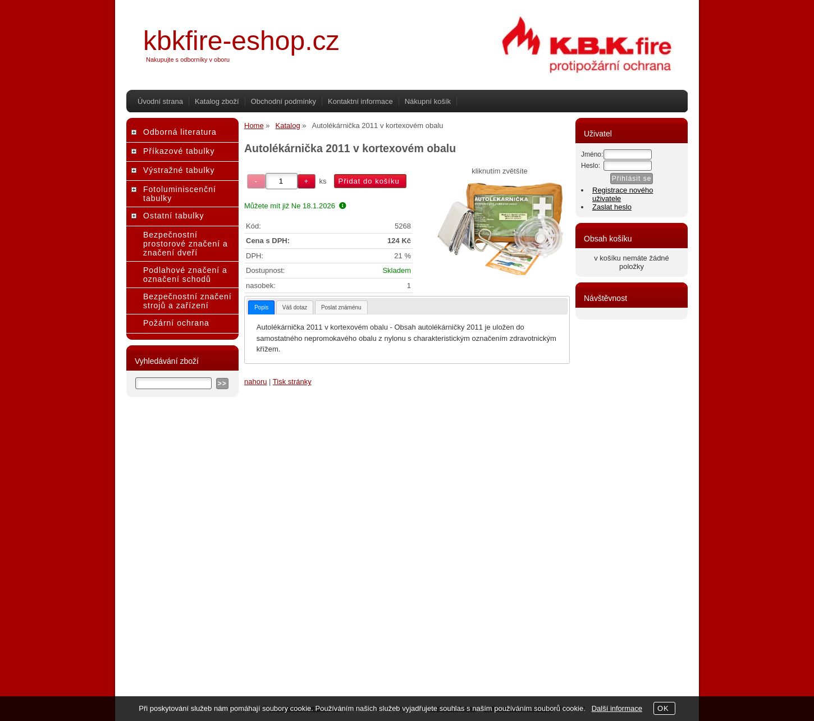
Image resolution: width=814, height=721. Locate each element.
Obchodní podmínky (283, 101)
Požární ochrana (176, 322)
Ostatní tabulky (173, 215)
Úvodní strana (160, 101)
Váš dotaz (294, 307)
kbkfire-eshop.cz (241, 41)
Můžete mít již (295, 206)
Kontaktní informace (360, 101)
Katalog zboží (217, 101)
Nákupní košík (428, 101)
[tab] (261, 307)
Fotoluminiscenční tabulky (179, 194)
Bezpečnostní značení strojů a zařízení (187, 301)
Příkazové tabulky (179, 151)
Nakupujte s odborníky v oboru (188, 59)
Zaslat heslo (612, 207)
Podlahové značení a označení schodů (185, 275)
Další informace (617, 708)
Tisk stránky (292, 381)
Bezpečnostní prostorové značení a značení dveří (185, 243)
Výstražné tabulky (179, 170)
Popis (261, 307)
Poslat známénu (341, 307)
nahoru (255, 381)
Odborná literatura (180, 131)
